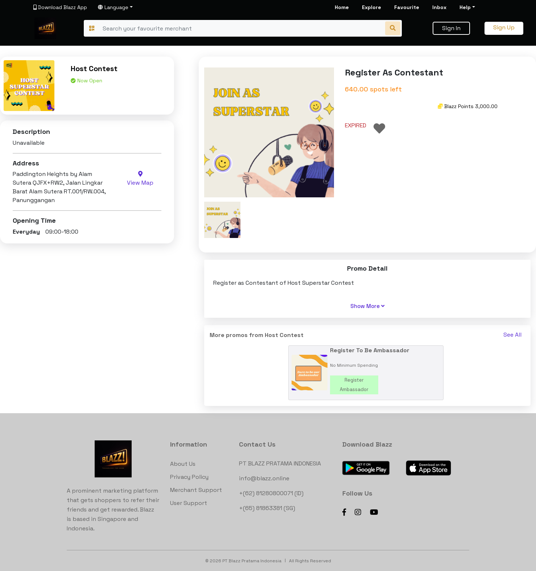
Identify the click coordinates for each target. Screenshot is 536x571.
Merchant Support (196, 490)
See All (512, 334)
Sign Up (504, 27)
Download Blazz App (60, 7)
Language (113, 7)
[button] (222, 220)
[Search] (241, 28)
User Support (188, 503)
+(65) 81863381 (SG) (267, 508)
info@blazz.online (264, 478)
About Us (182, 464)
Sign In (451, 28)
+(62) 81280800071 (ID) (271, 493)
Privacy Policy (189, 477)
